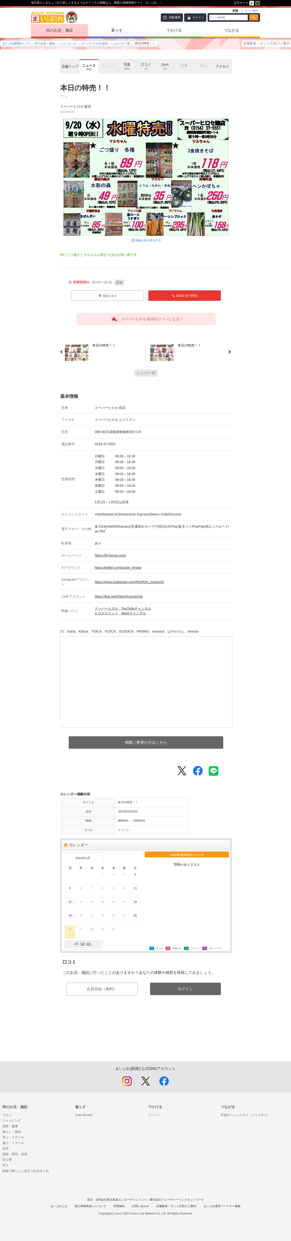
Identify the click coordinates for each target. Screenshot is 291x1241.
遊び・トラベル (13, 1143)
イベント (154, 1115)
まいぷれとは (59, 1206)
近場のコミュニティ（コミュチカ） (245, 1115)
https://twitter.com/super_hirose (118, 567)
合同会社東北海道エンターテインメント (121, 1199)
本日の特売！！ (102, 346)
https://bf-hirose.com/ (110, 555)
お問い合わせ (140, 1206)
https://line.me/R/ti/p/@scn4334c (119, 596)
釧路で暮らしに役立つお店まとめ (25, 1171)
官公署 (7, 1159)
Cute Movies (84, 1115)
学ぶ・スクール (13, 1137)
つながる (231, 30)
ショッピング (68, 43)
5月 (82, 944)
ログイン (198, 17)
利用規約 (119, 1206)
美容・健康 (10, 1126)
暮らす (117, 30)
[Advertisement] (146, 1038)
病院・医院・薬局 (14, 1154)
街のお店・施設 (59, 30)
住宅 (5, 1148)
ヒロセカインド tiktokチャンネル (120, 613)
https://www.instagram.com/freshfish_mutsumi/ (129, 582)
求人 (5, 1165)
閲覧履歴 (175, 17)
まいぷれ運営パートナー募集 (222, 1206)
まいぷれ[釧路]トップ (16, 43)
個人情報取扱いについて (90, 1206)
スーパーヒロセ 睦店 (95, 43)
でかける (174, 30)
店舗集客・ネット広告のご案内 (266, 43)
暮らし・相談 (11, 1131)
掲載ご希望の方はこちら (146, 742)
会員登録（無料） (102, 989)
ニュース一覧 (121, 43)
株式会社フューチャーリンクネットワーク (177, 1199)
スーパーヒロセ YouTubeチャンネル (123, 608)
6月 (88, 944)
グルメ (7, 1115)
